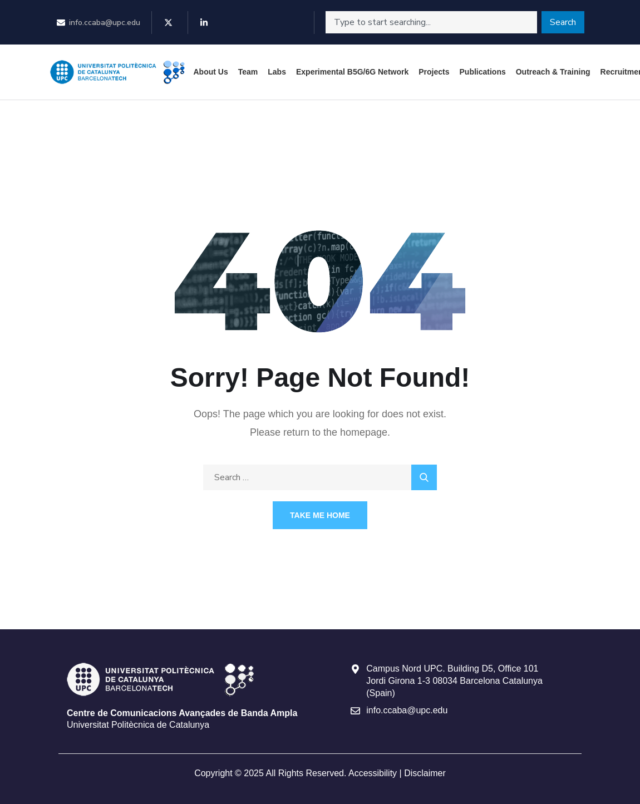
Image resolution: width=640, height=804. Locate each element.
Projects (434, 71)
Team (248, 71)
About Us (211, 71)
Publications (483, 71)
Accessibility (372, 773)
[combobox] (431, 22)
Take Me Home (320, 515)
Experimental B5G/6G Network (352, 71)
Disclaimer (425, 773)
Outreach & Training (553, 71)
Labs (277, 71)
